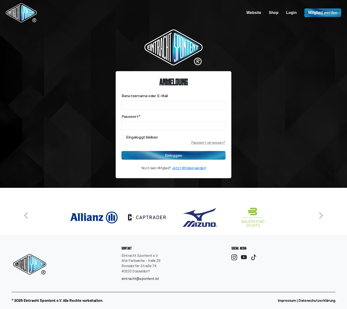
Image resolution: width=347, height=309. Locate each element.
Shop (274, 13)
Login (291, 13)
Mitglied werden (322, 13)
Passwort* (130, 116)
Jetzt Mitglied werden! (189, 168)
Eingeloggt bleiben (139, 137)
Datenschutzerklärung (317, 300)
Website (253, 13)
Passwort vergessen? (208, 142)
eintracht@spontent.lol (140, 279)
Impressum (287, 300)
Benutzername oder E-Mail (144, 95)
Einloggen (173, 155)
